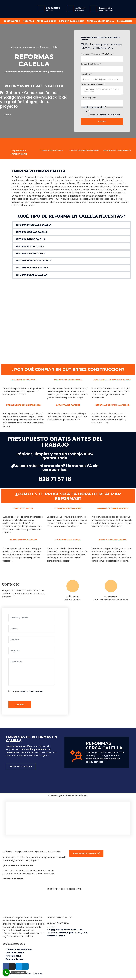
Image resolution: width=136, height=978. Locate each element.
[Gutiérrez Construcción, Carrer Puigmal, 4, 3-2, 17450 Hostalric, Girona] (68, 903)
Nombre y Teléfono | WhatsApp (97, 54)
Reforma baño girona (71, 21)
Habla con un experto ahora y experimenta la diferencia (32, 851)
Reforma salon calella (30, 253)
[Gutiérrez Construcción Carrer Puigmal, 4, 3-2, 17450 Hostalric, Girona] (95, 660)
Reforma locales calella (31, 275)
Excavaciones (124, 21)
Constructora (12, 21)
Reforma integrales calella (33, 225)
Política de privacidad (109, 114)
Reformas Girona (46, 21)
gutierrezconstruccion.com (24, 47)
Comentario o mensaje (93, 84)
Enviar (102, 121)
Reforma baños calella (30, 239)
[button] (71, 225)
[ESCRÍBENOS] (111, 586)
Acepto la (104, 114)
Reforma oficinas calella (31, 268)
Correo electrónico (91, 64)
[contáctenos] (70, 9)
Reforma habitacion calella (33, 260)
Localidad (86, 74)
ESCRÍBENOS (110, 596)
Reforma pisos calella (29, 246)
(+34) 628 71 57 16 (53, 8)
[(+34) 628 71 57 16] (41, 9)
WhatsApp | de (88, 97)
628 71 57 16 (55, 479)
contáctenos (80, 8)
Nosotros (28, 21)
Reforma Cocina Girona (100, 21)
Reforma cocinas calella (31, 232)
